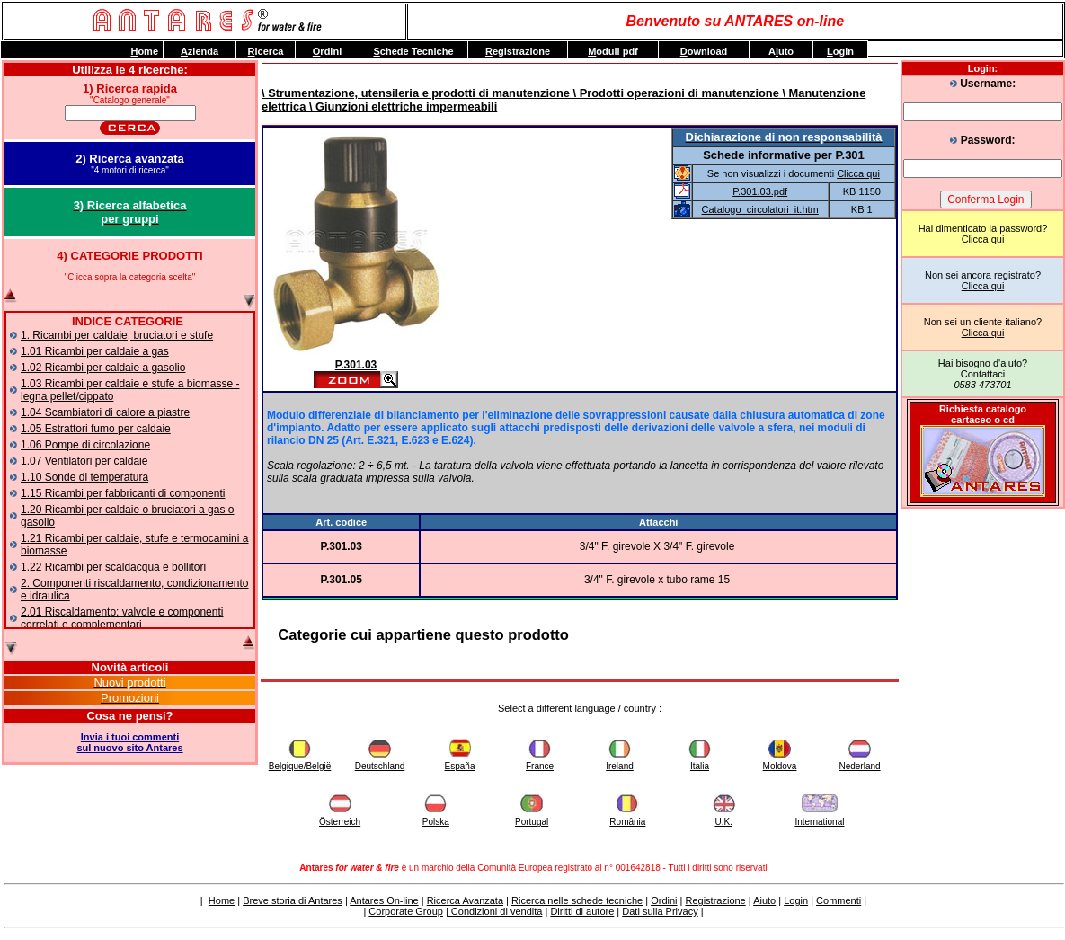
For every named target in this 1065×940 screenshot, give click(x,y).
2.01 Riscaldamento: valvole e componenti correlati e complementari (122, 618)
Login (796, 900)
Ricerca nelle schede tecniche (577, 900)
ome (144, 51)
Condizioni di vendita (495, 911)
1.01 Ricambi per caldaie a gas (95, 351)
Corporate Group (405, 911)
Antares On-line (384, 900)
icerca (266, 51)
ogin (840, 51)
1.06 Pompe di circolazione (85, 445)
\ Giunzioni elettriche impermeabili (401, 106)
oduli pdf (613, 51)
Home (222, 900)
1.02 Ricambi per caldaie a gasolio (103, 367)
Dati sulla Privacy (659, 911)
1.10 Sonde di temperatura (84, 477)
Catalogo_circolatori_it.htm (760, 209)
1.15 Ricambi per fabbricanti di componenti (123, 493)
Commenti (838, 900)
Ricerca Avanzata (465, 900)
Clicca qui (983, 239)
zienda (199, 51)
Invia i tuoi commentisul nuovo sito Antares (129, 742)
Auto (781, 51)
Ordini (664, 900)
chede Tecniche (413, 51)
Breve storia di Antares (292, 900)
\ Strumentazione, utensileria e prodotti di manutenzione (416, 93)
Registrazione (715, 900)
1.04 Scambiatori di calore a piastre (105, 412)
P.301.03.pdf (759, 191)
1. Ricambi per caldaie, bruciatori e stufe (117, 335)
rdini (327, 51)
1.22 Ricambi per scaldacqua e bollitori (113, 567)
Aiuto (764, 900)
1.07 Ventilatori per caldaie (84, 461)
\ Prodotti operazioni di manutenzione (674, 93)
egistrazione (517, 51)
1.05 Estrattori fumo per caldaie (96, 428)
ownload (704, 51)
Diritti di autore (582, 911)
